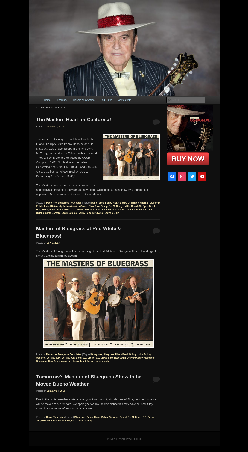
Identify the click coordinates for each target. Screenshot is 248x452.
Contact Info (124, 100)
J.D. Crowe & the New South (111, 357)
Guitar (45, 209)
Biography (61, 100)
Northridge (118, 209)
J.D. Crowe (77, 209)
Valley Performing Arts (91, 213)
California (143, 203)
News (49, 417)
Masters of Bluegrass (57, 203)
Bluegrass (96, 354)
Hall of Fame (56, 209)
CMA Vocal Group (98, 206)
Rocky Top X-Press (82, 361)
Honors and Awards (83, 100)
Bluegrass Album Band (115, 354)
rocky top (130, 209)
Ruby (139, 209)
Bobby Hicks (112, 203)
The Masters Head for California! (73, 119)
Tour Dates (106, 100)
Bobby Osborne (128, 203)
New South (54, 361)
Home (47, 100)
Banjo (94, 203)
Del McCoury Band (72, 357)
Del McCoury (116, 206)
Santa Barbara (52, 213)
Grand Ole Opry (139, 206)
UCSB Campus (69, 213)
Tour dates (75, 203)
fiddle (127, 206)
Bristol (123, 417)
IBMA (67, 209)
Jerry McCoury (92, 209)
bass (101, 203)
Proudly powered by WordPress (124, 439)
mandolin (106, 209)
